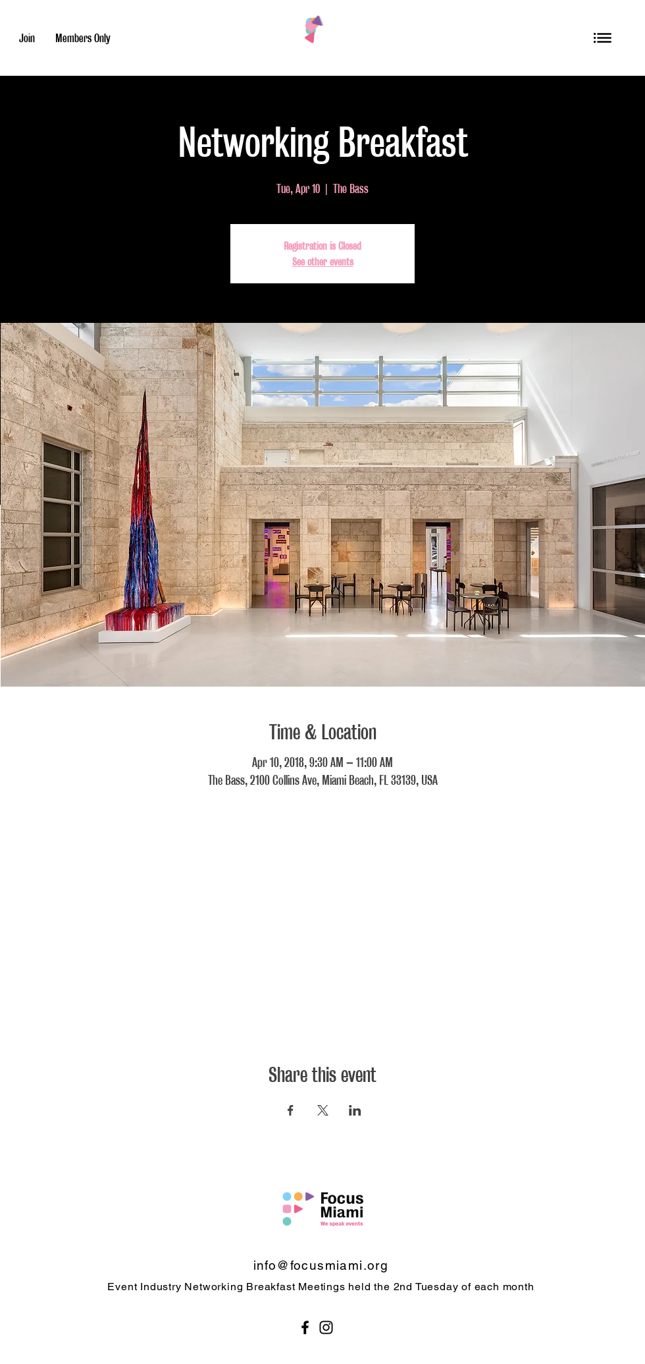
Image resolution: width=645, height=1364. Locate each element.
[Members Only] (83, 37)
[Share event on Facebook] (290, 1110)
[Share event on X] (323, 1110)
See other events (322, 262)
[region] (603, 37)
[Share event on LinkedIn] (355, 1110)
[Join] (27, 37)
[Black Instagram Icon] (326, 1327)
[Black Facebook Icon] (305, 1327)
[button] (602, 37)
